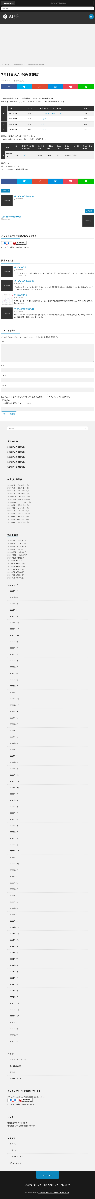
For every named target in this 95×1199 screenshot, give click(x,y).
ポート (42, 124)
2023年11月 (14, 781)
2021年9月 (14, 946)
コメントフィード (16, 1157)
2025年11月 (14, 629)
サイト (3, 385)
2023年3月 (14, 832)
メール (4, 375)
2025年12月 (14, 623)
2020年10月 (14, 1016)
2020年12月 (14, 1003)
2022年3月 (14, 908)
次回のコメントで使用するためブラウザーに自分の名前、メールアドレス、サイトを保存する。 (36, 397)
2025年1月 (14, 692)
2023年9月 (14, 794)
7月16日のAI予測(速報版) (24, 281)
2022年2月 (14, 915)
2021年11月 (14, 934)
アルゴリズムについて (18, 1060)
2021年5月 (14, 972)
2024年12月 (14, 699)
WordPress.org (15, 1163)
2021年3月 (14, 984)
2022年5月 (14, 896)
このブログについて (33, 1185)
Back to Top (47, 1175)
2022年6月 (14, 889)
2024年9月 (14, 718)
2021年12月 (14, 927)
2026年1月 (14, 616)
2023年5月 (14, 819)
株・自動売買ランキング (21, 247)
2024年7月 (14, 731)
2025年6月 (14, 661)
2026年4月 (14, 597)
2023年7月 (14, 807)
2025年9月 (14, 642)
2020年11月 (14, 1010)
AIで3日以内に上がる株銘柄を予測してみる (53, 1193)
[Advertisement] (47, 43)
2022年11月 (14, 857)
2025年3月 (14, 680)
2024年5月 (14, 743)
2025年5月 (14, 667)
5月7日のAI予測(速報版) (16, 447)
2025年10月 (14, 635)
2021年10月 (14, 940)
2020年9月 (14, 1022)
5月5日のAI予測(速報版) (16, 457)
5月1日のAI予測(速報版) (16, 467)
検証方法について (51, 1185)
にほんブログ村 (7, 247)
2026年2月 (14, 610)
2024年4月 (14, 750)
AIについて (65, 1185)
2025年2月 (14, 686)
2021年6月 (14, 965)
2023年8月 (14, 800)
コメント (4, 341)
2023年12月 (14, 775)
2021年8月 (14, 953)
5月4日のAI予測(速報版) (16, 462)
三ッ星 (24, 155)
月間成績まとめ (15, 1078)
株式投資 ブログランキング (17, 1123)
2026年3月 (14, 604)
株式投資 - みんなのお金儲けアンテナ (21, 1126)
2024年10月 (14, 711)
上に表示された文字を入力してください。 (16, 403)
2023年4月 (14, 826)
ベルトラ (43, 129)
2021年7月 (14, 959)
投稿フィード (15, 1150)
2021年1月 (14, 997)
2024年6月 (14, 737)
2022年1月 (14, 921)
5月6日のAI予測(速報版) (16, 452)
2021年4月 (14, 978)
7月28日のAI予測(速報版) (24, 309)
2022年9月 (14, 870)
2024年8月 (14, 724)
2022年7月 (14, 883)
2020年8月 (14, 1029)
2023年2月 (14, 838)
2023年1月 (14, 845)
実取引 (12, 1072)
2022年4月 (14, 902)
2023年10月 (14, 788)
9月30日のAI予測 (20, 295)
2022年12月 (14, 851)
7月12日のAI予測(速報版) (11, 216)
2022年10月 (14, 864)
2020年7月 (14, 1035)
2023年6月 (14, 813)
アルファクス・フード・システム (51, 113)
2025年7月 (14, 654)
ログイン (13, 1144)
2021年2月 (14, 991)
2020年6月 (14, 1041)
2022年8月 (14, 876)
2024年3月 (14, 756)
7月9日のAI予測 (20, 267)
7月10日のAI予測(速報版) (24, 196)
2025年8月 (14, 648)
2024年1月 (14, 769)
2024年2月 (14, 762)
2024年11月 (14, 705)
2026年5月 (14, 591)
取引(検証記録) (19, 80)
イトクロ (43, 119)
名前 (3, 365)
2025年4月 (14, 673)
